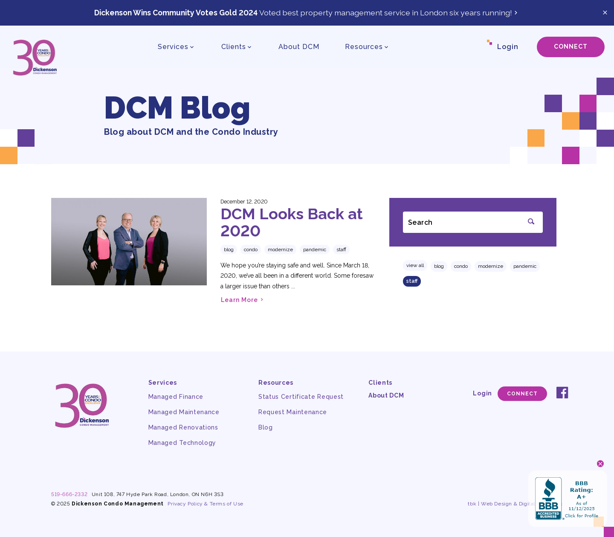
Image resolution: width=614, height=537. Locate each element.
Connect (571, 46)
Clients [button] (233, 47)
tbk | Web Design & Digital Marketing (515, 504)
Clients (380, 382)
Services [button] (173, 47)
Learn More (243, 299)
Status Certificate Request (301, 396)
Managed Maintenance (184, 412)
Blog (439, 266)
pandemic (524, 266)
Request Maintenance (292, 412)
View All (415, 265)
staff (411, 281)
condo (461, 266)
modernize (490, 266)
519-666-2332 (69, 494)
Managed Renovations (183, 427)
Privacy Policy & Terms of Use (205, 504)
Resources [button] (364, 47)
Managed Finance (176, 396)
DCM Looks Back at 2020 (291, 222)
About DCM (298, 47)
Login (507, 47)
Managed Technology (182, 442)
